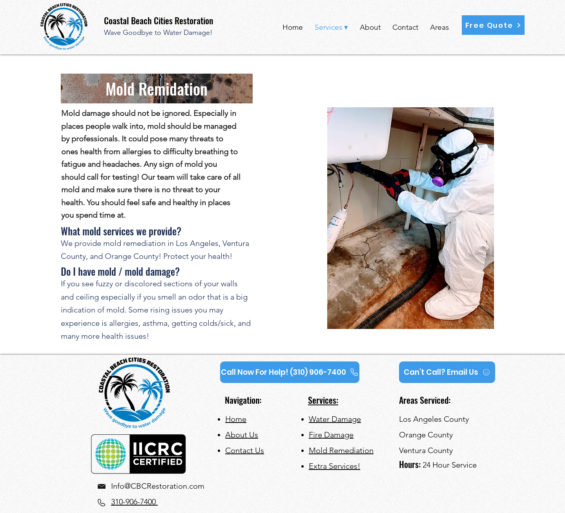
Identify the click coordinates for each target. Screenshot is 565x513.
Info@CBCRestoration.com (157, 486)
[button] (493, 25)
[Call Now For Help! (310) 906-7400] (289, 372)
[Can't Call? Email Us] (447, 372)
